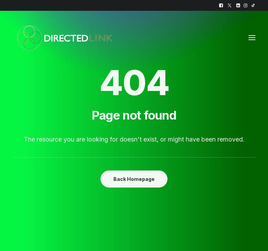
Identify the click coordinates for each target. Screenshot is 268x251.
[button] (221, 5)
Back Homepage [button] (134, 179)
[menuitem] (221, 5)
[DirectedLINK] (65, 37)
